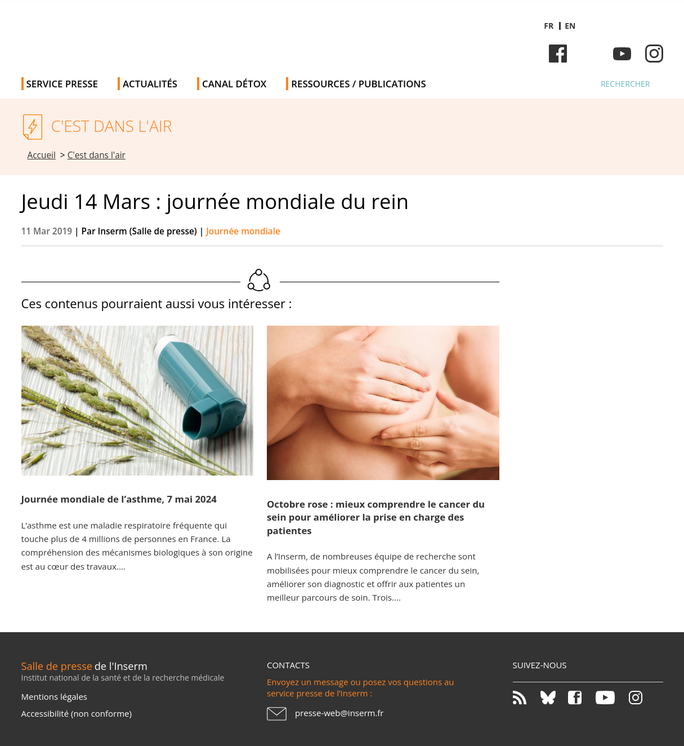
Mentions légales (54, 696)
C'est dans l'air (97, 155)
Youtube (622, 54)
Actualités (150, 83)
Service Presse (62, 83)
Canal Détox (234, 83)
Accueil (42, 155)
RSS (525, 697)
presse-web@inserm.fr (339, 712)
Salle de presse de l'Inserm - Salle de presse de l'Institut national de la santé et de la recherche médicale (181, 33)
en (570, 25)
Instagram (654, 54)
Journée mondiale (243, 231)
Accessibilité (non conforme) (76, 713)
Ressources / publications (358, 83)
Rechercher (625, 83)
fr (548, 25)
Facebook (558, 54)
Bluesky (590, 54)
